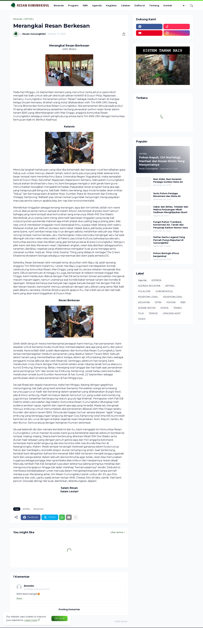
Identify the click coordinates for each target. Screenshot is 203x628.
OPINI (158, 302)
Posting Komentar (69, 609)
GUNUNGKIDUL (164, 291)
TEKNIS (177, 308)
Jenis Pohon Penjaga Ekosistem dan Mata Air (167, 195)
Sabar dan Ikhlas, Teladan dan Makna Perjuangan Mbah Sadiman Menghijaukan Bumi (170, 209)
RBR (85, 5)
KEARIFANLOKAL (173, 297)
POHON (171, 302)
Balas (19, 598)
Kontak (168, 5)
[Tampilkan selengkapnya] (75, 517)
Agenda (97, 5)
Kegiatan (111, 5)
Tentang (154, 5)
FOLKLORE (144, 291)
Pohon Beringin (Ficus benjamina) (166, 254)
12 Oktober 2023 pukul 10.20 (37, 589)
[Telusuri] (190, 5)
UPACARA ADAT (172, 313)
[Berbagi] (122, 34)
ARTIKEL (29, 19)
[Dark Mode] (184, 5)
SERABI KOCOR (147, 308)
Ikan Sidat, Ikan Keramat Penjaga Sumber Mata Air (168, 180)
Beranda (59, 5)
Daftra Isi (140, 5)
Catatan (125, 5)
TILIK (141, 313)
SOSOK (164, 308)
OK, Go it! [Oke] (59, 618)
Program (73, 5)
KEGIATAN (38, 509)
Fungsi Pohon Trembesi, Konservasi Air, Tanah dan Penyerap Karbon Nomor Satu (170, 225)
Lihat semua (117, 532)
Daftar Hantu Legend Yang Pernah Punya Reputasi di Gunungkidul (169, 240)
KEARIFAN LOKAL (148, 297)
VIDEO (142, 319)
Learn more (30, 620)
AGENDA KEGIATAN (149, 285)
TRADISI (153, 313)
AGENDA (156, 280)
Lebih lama (120, 621)
